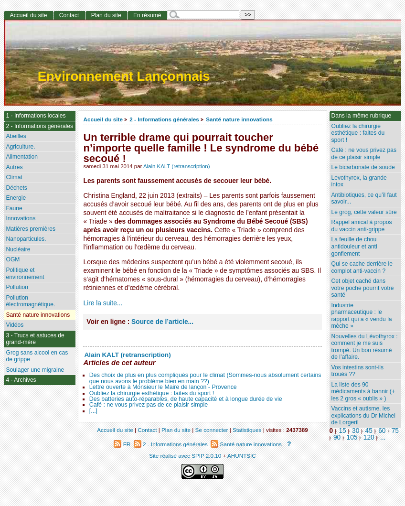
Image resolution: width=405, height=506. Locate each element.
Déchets (16, 187)
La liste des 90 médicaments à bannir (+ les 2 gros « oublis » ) (363, 391)
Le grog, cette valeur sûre (364, 212)
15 (342, 430)
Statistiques (247, 430)
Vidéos (14, 325)
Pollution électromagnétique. (30, 301)
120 (368, 437)
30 (355, 430)
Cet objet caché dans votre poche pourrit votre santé (362, 288)
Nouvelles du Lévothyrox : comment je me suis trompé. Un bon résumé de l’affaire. (364, 347)
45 (369, 430)
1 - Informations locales (35, 115)
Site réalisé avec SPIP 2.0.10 (185, 455)
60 (381, 430)
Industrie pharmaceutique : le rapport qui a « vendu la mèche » (361, 316)
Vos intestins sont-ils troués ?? (357, 371)
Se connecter (211, 430)
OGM (13, 259)
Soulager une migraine (35, 369)
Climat (14, 177)
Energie (16, 197)
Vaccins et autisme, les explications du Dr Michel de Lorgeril (363, 415)
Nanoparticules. (26, 239)
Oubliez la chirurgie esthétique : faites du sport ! (151, 393)
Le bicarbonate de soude (363, 167)
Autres (14, 167)
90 (337, 437)
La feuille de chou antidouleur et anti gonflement (354, 246)
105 (352, 437)
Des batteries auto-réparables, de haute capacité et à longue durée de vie (185, 399)
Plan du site (106, 15)
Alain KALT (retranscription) (176, 166)
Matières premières (30, 229)
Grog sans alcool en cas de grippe (37, 356)
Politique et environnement (25, 273)
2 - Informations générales (164, 119)
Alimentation (22, 156)
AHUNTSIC (241, 455)
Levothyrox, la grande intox (359, 181)
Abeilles (16, 136)
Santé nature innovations (239, 119)
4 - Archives (21, 380)
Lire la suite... (102, 303)
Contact (69, 15)
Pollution (17, 287)
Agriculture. (20, 146)
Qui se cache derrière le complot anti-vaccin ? (362, 267)
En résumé (147, 15)
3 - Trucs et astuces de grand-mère (35, 339)
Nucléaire (18, 249)
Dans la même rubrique (361, 115)
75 (395, 430)
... (382, 437)
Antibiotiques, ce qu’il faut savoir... (364, 198)
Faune (14, 208)
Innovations (20, 218)
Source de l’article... (162, 321)
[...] (93, 411)
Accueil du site (103, 119)
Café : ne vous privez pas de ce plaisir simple (148, 404)
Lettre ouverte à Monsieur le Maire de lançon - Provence (163, 387)
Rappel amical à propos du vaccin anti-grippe (361, 226)
